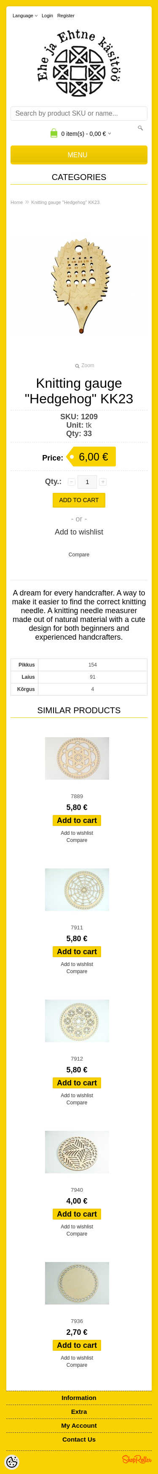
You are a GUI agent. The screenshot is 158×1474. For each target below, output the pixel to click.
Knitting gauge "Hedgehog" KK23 (65, 202)
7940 (77, 1190)
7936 (77, 1321)
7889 (77, 796)
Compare (79, 555)
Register (66, 15)
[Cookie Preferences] (11, 1462)
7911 (77, 927)
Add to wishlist (79, 532)
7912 (77, 1059)
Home (17, 202)
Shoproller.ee (137, 1459)
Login (47, 15)
